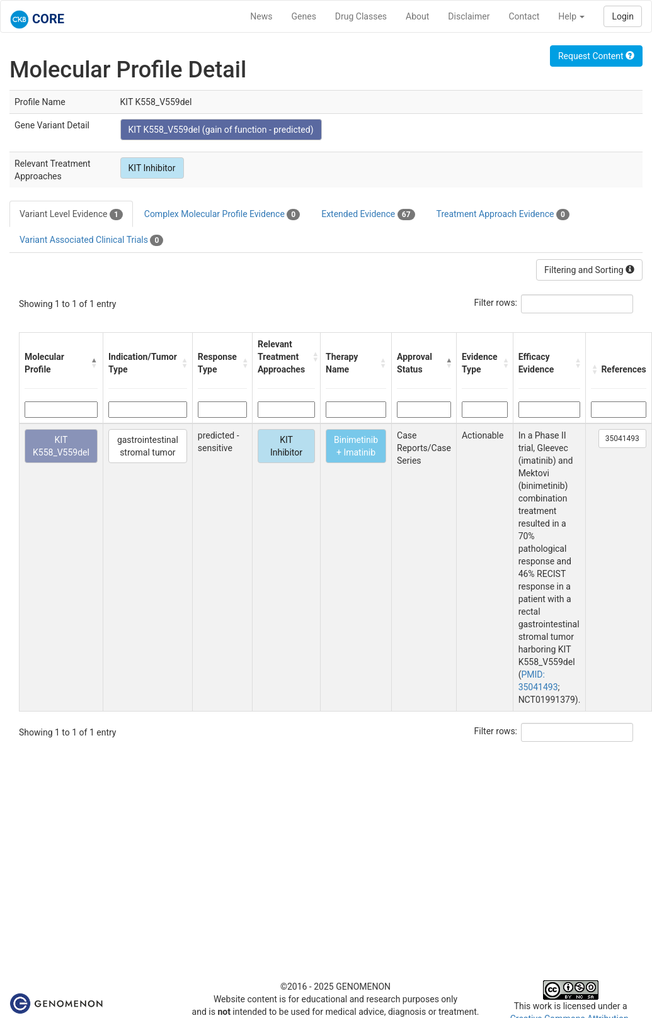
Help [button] (571, 16)
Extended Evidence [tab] (368, 214)
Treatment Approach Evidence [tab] (503, 214)
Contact (523, 16)
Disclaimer (468, 16)
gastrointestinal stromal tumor (147, 446)
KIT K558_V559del (61, 446)
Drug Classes (361, 16)
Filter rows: (496, 303)
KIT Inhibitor (152, 168)
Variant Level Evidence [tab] (71, 214)
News (261, 16)
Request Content (596, 56)
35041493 (622, 438)
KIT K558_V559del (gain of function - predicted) (221, 130)
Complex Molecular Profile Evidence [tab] (222, 214)
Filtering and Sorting (589, 270)
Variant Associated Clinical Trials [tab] (91, 240)
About (417, 16)
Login (623, 16)
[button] (94, 363)
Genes (304, 16)
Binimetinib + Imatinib (356, 446)
